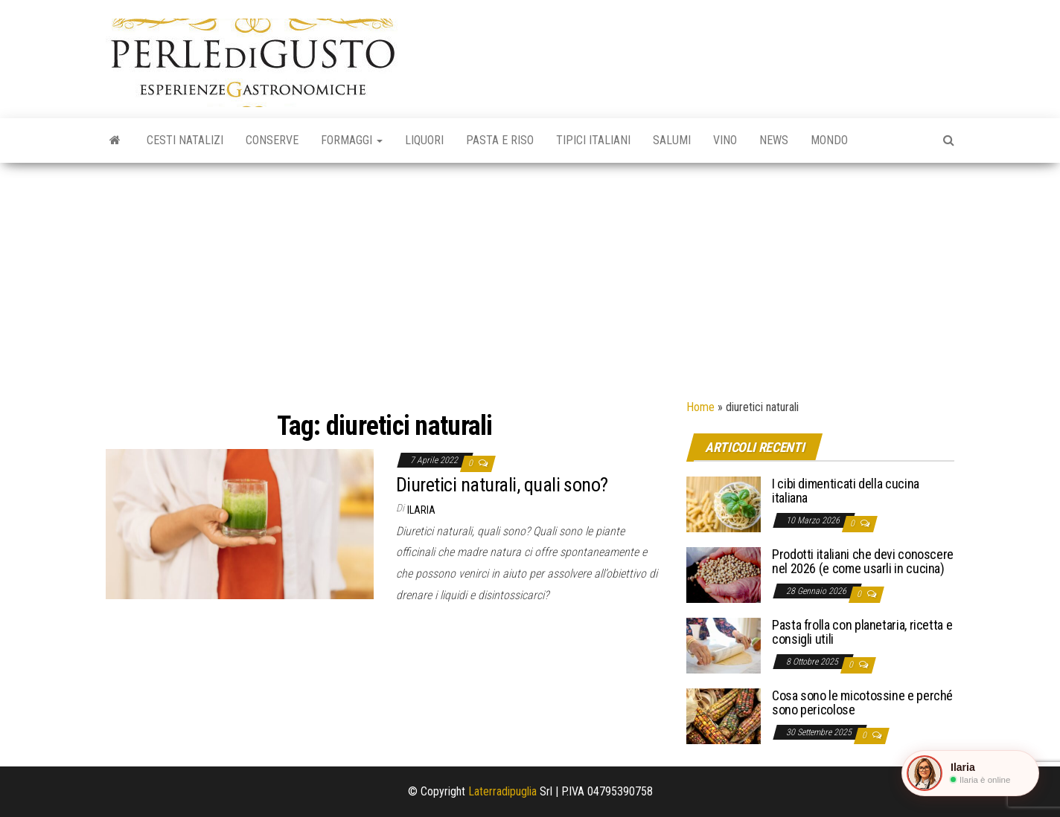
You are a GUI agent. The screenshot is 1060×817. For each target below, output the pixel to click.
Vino (725, 140)
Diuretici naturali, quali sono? (502, 485)
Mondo (829, 140)
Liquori (424, 140)
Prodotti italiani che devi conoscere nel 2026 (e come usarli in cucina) (863, 561)
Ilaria (421, 510)
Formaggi (352, 140)
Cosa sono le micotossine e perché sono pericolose (862, 703)
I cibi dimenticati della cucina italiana (845, 491)
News (773, 140)
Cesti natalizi (185, 140)
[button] (970, 773)
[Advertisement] (530, 274)
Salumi (672, 140)
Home (700, 407)
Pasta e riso (500, 140)
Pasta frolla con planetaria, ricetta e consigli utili (862, 632)
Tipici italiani (593, 140)
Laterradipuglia (502, 791)
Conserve (272, 140)
